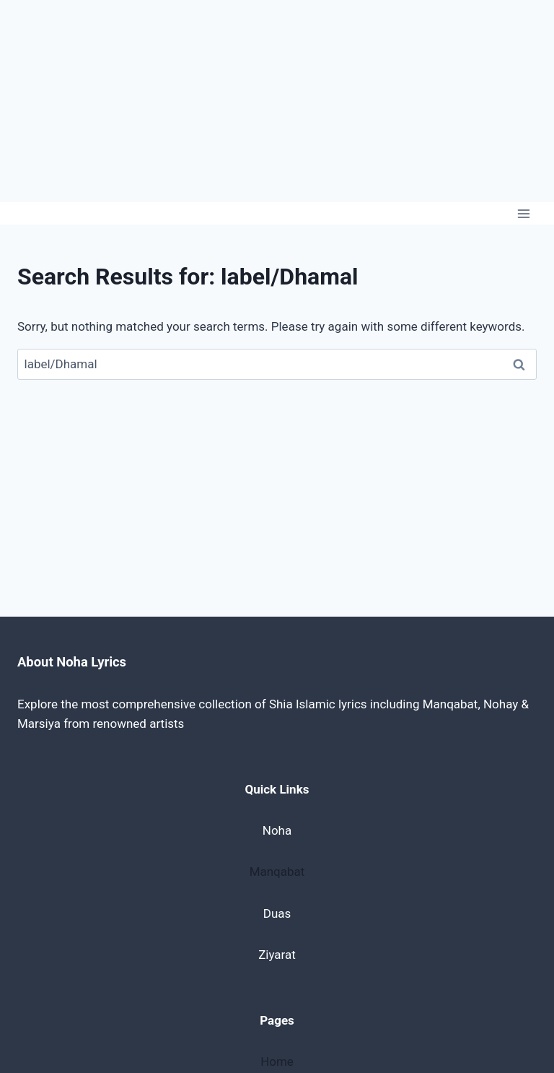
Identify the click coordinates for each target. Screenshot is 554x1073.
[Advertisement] (277, 101)
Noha (277, 830)
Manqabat (277, 871)
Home (277, 1061)
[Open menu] (523, 213)
